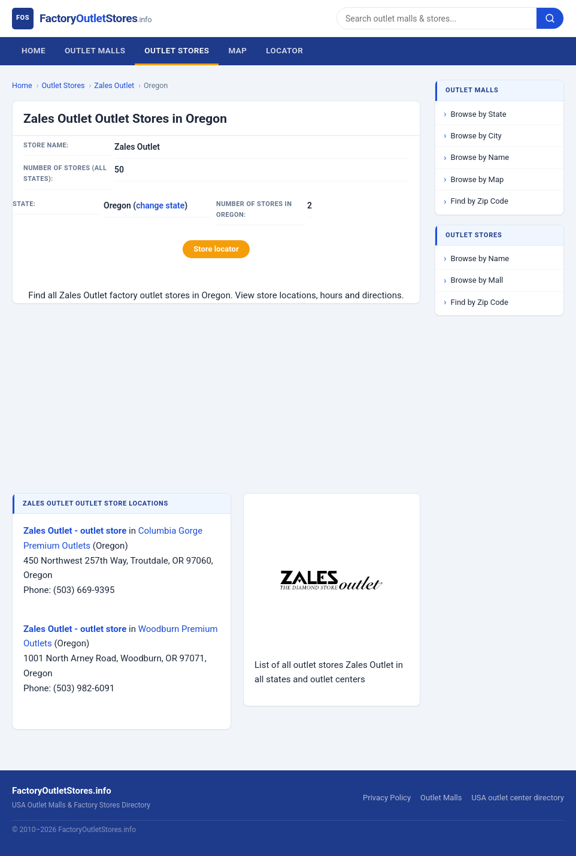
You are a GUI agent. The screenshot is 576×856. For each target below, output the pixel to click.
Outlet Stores (176, 50)
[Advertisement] (216, 399)
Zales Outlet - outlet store (74, 530)
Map (237, 50)
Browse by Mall (477, 280)
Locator (284, 50)
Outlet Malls (95, 50)
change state (160, 205)
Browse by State (479, 114)
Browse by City (476, 135)
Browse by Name (480, 157)
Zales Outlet (114, 85)
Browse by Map (477, 179)
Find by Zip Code (479, 200)
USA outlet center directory (517, 797)
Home (34, 50)
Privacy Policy (387, 797)
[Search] (436, 18)
